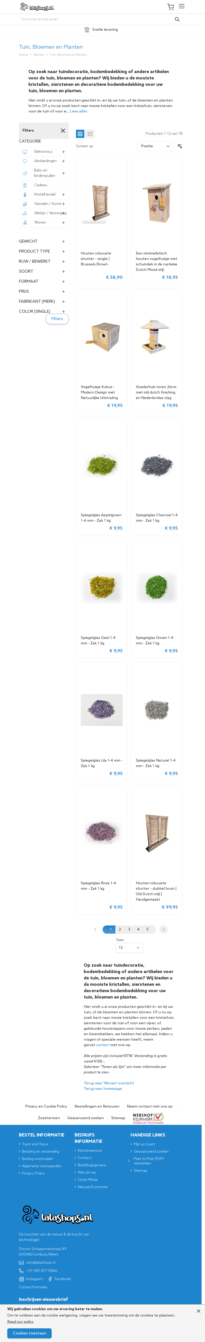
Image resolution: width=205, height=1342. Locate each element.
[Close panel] (198, 1311)
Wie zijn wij (87, 1172)
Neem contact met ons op (149, 1106)
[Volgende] (163, 929)
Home (23, 55)
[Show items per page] (129, 948)
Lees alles (78, 111)
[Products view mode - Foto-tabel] (80, 134)
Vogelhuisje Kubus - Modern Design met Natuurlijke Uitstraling (99, 392)
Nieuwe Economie (93, 1187)
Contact (84, 1158)
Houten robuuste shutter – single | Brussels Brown (96, 259)
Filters (57, 318)
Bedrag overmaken (37, 1159)
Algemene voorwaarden (42, 1166)
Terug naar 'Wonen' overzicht (109, 1083)
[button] (43, 141)
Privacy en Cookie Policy (46, 1106)
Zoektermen (49, 1118)
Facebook (59, 1279)
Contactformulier (33, 1287)
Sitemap (118, 1118)
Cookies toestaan (29, 1333)
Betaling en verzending (40, 1151)
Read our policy (20, 1322)
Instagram (31, 1279)
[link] (95, 929)
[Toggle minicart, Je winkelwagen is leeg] (172, 7)
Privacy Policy (33, 1173)
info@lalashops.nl (37, 1263)
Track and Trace (35, 1144)
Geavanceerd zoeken (85, 1118)
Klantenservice (90, 1151)
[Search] (177, 19)
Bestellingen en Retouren (97, 1106)
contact (102, 1045)
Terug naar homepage (103, 1089)
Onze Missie (88, 1180)
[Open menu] (182, 7)
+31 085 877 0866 (38, 1271)
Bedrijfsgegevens (92, 1165)
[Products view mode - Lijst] (90, 134)
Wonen (39, 55)
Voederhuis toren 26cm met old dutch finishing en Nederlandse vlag (156, 392)
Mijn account (144, 1144)
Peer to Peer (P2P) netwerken (149, 1161)
